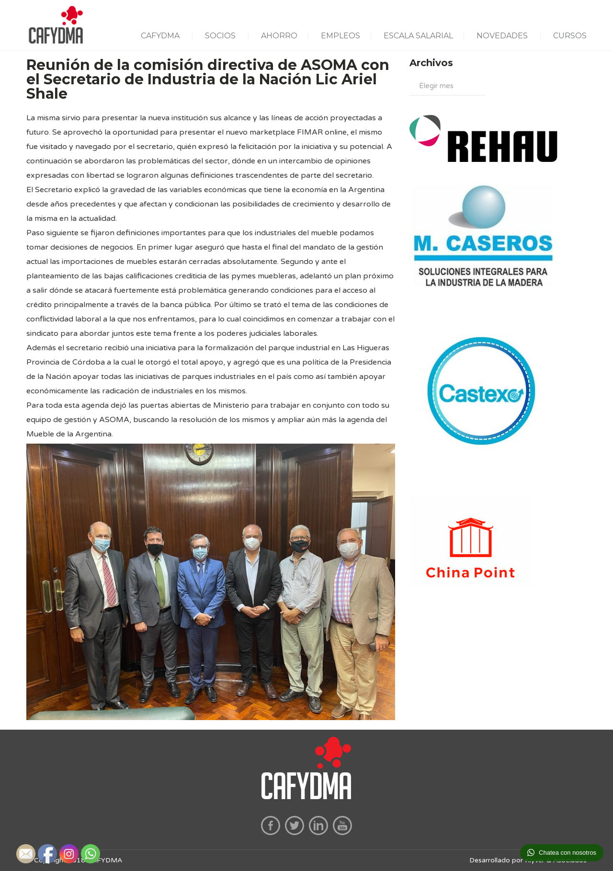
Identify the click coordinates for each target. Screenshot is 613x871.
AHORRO (279, 35)
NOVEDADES (502, 35)
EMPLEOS (340, 35)
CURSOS (570, 35)
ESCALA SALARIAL (418, 35)
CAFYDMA (160, 35)
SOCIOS (220, 35)
